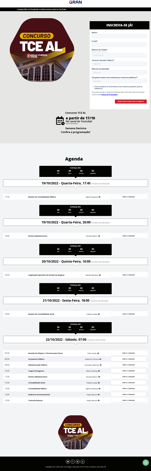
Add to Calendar (128, 197)
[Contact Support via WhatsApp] (146, 462)
